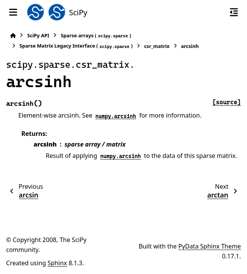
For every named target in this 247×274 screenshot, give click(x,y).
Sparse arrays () (96, 35)
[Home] (13, 36)
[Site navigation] (13, 12)
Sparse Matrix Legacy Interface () (76, 45)
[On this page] (234, 12)
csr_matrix (157, 46)
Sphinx (57, 263)
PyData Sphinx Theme (209, 246)
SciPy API (38, 35)
